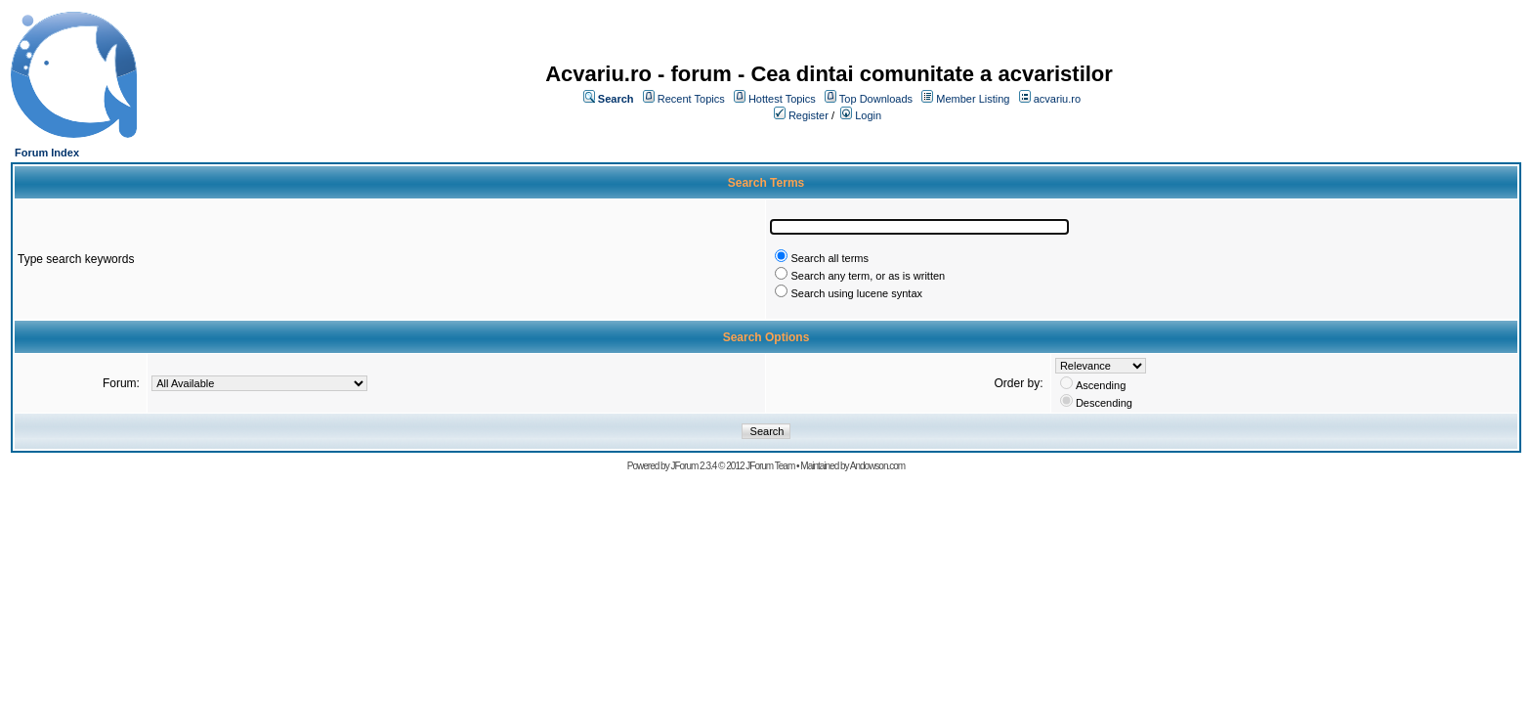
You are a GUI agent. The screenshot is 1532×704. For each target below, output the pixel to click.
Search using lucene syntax (856, 293)
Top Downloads (876, 99)
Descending (1104, 403)
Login (868, 115)
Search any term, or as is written (867, 276)
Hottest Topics (782, 99)
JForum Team (769, 466)
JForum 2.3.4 (693, 466)
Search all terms (829, 258)
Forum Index (47, 152)
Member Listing (972, 99)
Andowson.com (877, 466)
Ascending (1101, 385)
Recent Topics (691, 99)
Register (808, 115)
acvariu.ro (1057, 99)
